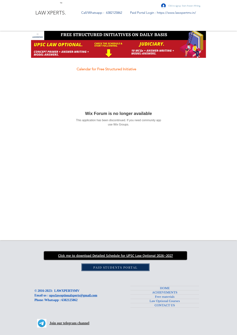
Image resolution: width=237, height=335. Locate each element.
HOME (165, 288)
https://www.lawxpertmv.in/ (176, 13)
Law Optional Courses (165, 301)
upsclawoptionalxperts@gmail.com (73, 295)
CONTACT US (165, 305)
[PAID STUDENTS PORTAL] (115, 267)
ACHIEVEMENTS (164, 292)
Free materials (165, 296)
